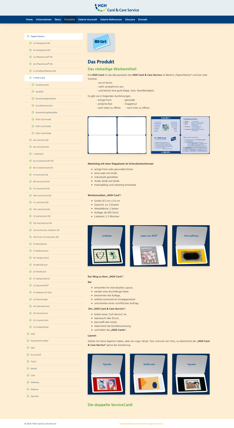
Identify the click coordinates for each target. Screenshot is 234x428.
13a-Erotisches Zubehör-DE (46, 230)
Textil (33, 362)
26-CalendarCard (41, 306)
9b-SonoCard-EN (41, 182)
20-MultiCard (39, 272)
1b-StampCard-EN (41, 50)
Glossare (130, 20)
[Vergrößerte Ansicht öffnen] (117, 135)
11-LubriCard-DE (41, 202)
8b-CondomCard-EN (43, 168)
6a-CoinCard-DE (41, 140)
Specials (35, 396)
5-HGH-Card (39, 78)
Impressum (157, 424)
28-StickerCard (40, 313)
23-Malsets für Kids (42, 292)
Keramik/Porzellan (39, 341)
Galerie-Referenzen (111, 20)
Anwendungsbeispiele (46, 112)
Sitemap (123, 424)
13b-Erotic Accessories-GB (45, 237)
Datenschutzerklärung (139, 424)
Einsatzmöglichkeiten (46, 99)
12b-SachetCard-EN (42, 223)
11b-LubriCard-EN (41, 209)
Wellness (35, 382)
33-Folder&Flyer (41, 327)
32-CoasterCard (40, 320)
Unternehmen (44, 20)
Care (33, 375)
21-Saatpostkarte (41, 279)
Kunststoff (36, 355)
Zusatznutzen (42, 85)
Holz (33, 334)
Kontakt (142, 20)
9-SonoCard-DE (40, 175)
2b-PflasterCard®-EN (43, 64)
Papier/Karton (38, 36)
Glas (33, 348)
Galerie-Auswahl (87, 20)
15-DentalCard (40, 244)
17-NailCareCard (40, 251)
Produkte (69, 20)
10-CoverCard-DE (41, 189)
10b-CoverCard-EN (42, 196)
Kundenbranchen (44, 106)
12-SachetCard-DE (42, 216)
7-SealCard (38, 154)
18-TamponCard (41, 258)
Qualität (39, 92)
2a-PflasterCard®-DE (42, 57)
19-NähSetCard (40, 265)
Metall (34, 369)
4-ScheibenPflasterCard (44, 71)
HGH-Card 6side (43, 126)
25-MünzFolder (40, 299)
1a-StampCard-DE (41, 43)
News (58, 20)
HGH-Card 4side (43, 119)
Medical (34, 389)
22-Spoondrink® (41, 286)
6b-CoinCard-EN (41, 147)
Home (29, 20)
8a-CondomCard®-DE (43, 161)
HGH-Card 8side (43, 133)
